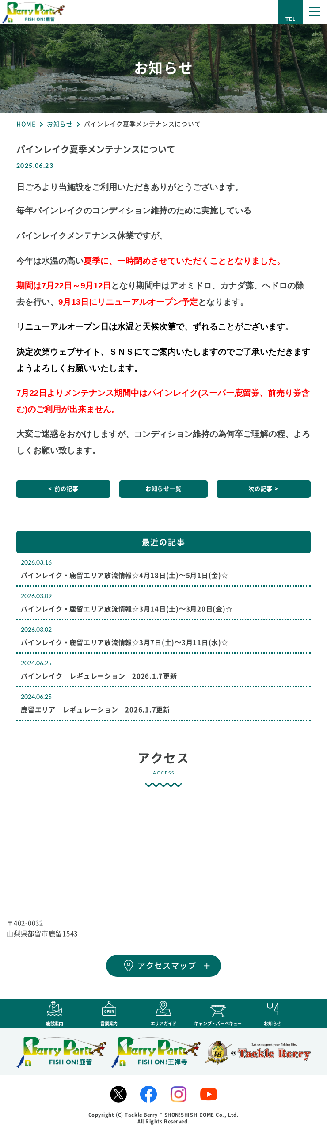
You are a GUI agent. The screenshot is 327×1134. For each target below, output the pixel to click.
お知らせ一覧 (163, 489)
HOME (26, 124)
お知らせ (60, 124)
